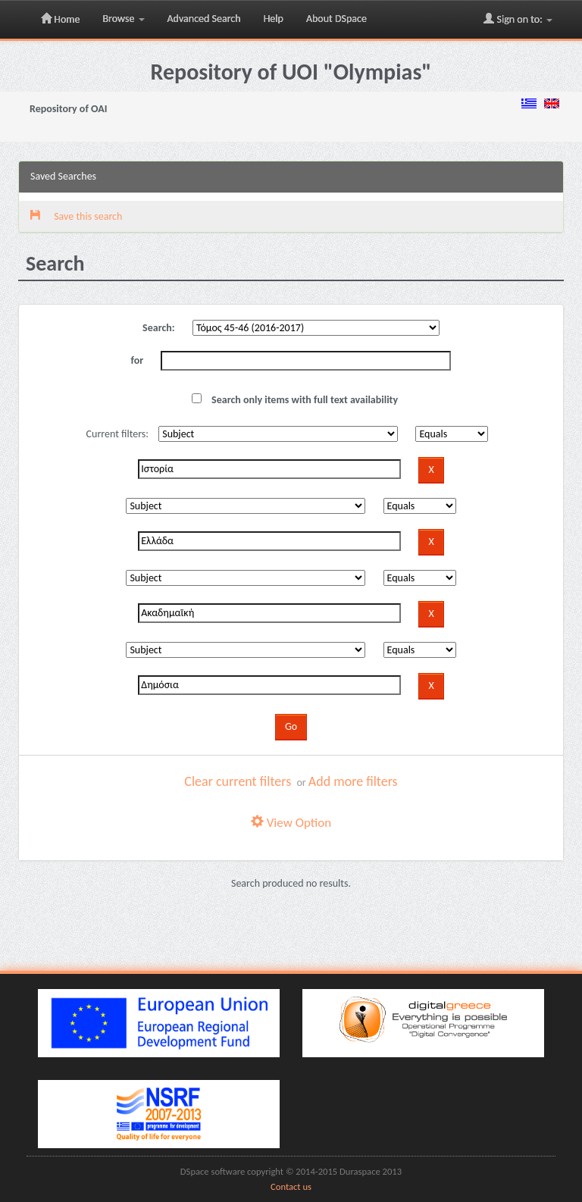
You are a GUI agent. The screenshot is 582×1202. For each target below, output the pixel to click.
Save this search (76, 216)
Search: (158, 327)
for (137, 360)
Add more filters (353, 781)
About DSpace (336, 18)
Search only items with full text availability (295, 399)
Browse (123, 18)
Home (60, 19)
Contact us (291, 1186)
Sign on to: (517, 19)
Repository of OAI (68, 108)
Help (273, 18)
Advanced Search (204, 18)
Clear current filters (237, 781)
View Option (291, 823)
